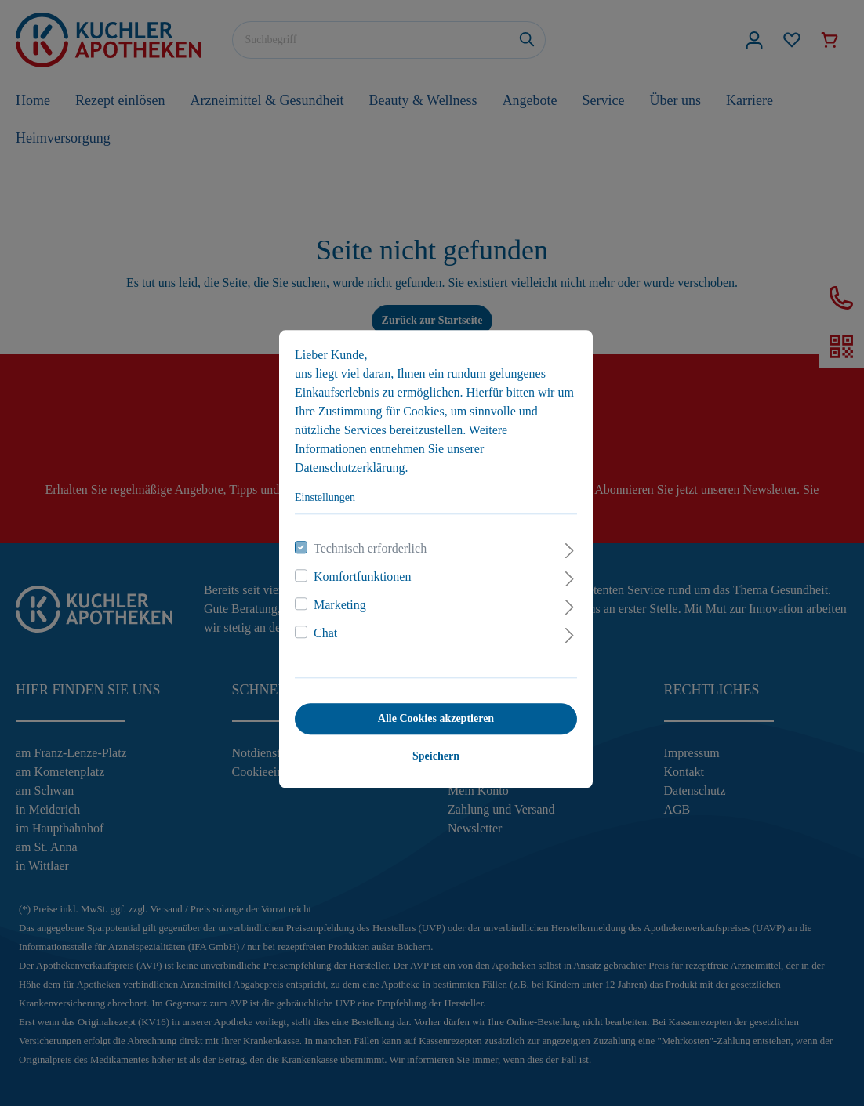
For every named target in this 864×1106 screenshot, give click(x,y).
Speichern (432, 750)
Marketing (336, 599)
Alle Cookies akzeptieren (432, 713)
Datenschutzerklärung (346, 462)
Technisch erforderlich (366, 542)
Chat (321, 627)
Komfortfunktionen (358, 571)
